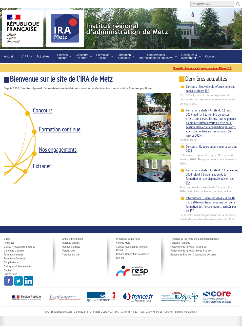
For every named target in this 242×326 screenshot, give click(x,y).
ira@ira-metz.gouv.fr (186, 311)
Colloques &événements (189, 56)
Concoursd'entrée (82, 56)
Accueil (9, 56)
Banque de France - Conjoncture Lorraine (193, 254)
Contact (210, 56)
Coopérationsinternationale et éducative (156, 56)
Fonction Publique (180, 242)
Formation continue (60, 130)
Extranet (42, 167)
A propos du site (71, 254)
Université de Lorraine (128, 238)
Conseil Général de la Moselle (132, 254)
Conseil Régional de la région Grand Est (132, 248)
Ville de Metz (123, 242)
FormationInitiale (102, 56)
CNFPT (120, 258)
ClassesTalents (62, 56)
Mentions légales (71, 246)
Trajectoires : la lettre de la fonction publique (194, 238)
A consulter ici (209, 124)
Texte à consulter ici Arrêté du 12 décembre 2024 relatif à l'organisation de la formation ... (209, 180)
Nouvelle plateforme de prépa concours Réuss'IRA (204, 68)
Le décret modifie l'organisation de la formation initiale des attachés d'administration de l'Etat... (209, 208)
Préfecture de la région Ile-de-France (190, 250)
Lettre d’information (72, 238)
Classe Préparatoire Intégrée (19, 246)
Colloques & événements (17, 266)
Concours (42, 111)
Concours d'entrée (14, 250)
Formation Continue (14, 258)
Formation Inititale (13, 254)
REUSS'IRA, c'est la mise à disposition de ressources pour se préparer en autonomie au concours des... (209, 95)
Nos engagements (58, 150)
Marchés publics (71, 242)
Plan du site (68, 250)
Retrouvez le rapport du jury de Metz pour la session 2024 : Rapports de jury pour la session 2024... (209, 155)
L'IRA (25, 56)
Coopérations (11, 262)
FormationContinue (124, 56)
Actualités (43, 56)
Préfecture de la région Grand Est (188, 246)
